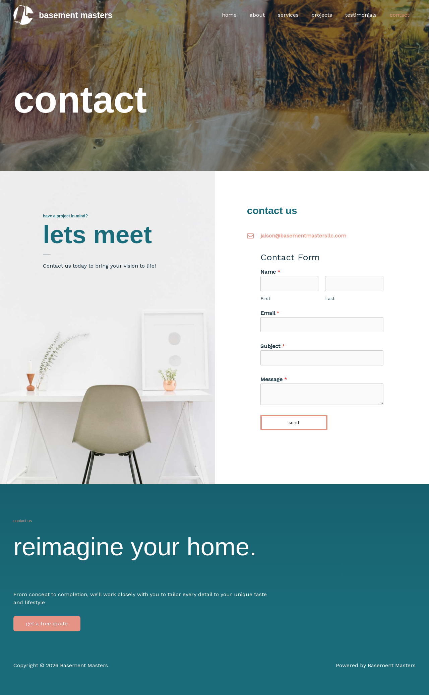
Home (241, 15)
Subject (272, 346)
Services (296, 15)
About (267, 15)
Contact (400, 15)
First (265, 298)
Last (330, 298)
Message (273, 379)
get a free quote (47, 623)
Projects (327, 15)
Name (270, 272)
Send (294, 422)
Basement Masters (76, 15)
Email (270, 313)
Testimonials (364, 15)
